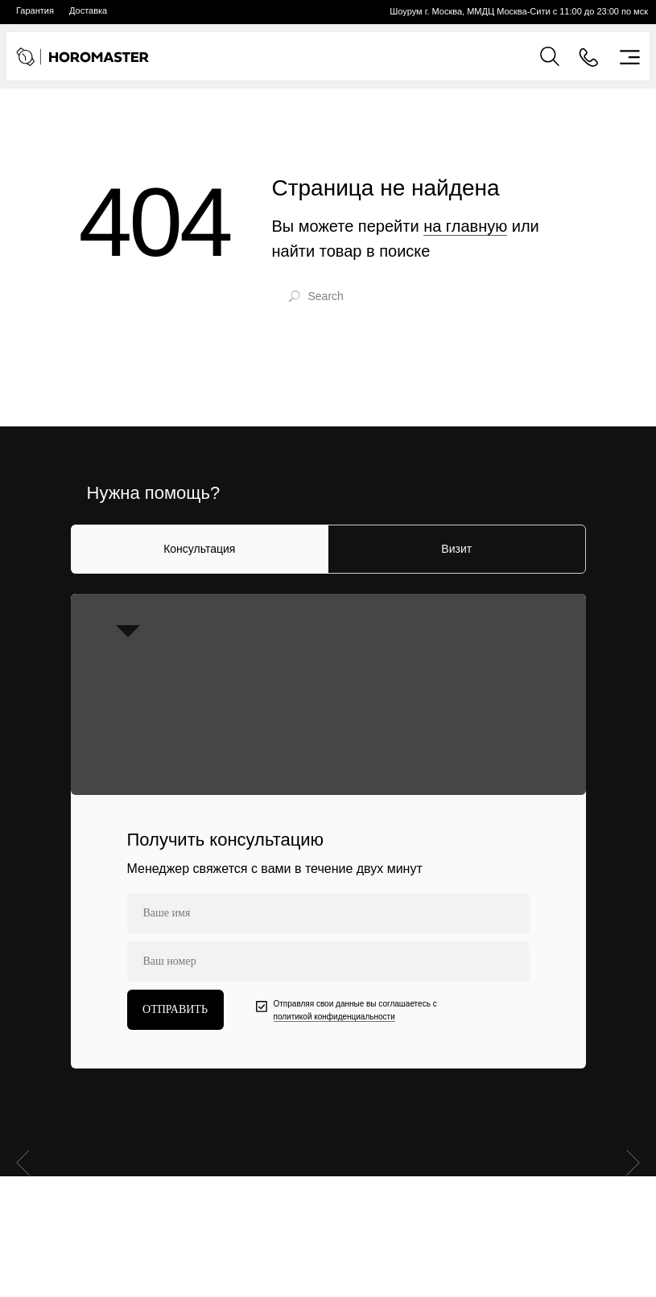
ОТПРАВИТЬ (175, 1009)
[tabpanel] (328, 831)
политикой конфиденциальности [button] (334, 1016)
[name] (328, 913)
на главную (465, 226)
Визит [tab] (456, 548)
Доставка (88, 10)
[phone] (328, 961)
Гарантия (35, 10)
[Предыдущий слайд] (23, 1152)
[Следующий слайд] (633, 1152)
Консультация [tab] (199, 548)
